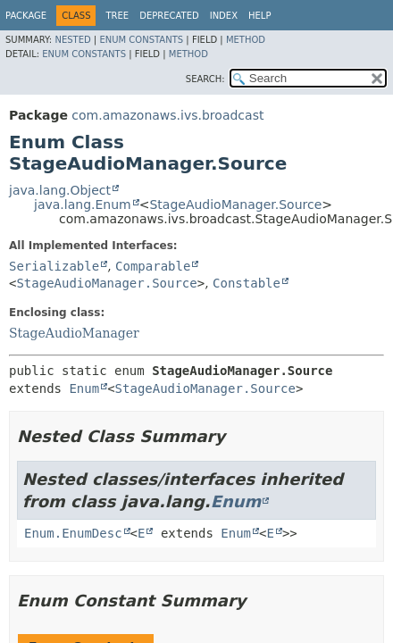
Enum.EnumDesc (73, 533)
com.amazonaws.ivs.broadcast (167, 115)
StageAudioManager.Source (235, 204)
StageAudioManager (74, 333)
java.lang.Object (60, 190)
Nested (72, 40)
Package (25, 16)
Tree (117, 16)
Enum (84, 388)
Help (259, 16)
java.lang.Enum (82, 204)
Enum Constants (141, 40)
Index (224, 16)
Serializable (54, 266)
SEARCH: (205, 79)
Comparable (152, 266)
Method (245, 40)
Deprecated (169, 16)
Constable (246, 283)
